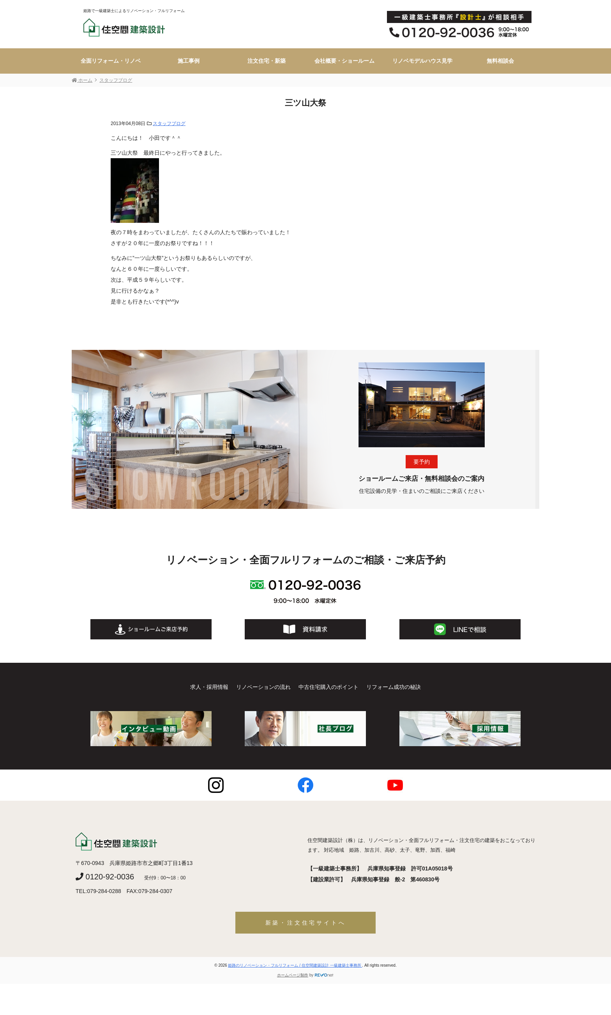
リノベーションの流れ (263, 687)
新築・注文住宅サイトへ (305, 923)
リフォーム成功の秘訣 (393, 687)
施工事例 (189, 61)
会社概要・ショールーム (344, 61)
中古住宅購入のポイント (328, 687)
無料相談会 (500, 61)
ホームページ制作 (292, 975)
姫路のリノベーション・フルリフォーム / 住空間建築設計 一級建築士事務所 (295, 965)
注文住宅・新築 (266, 61)
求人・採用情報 (209, 687)
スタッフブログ (169, 123)
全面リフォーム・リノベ (111, 61)
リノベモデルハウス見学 (422, 61)
